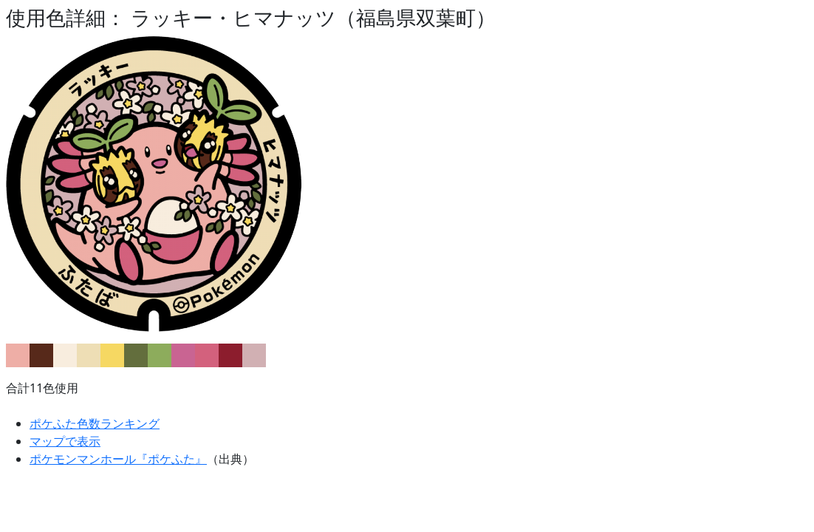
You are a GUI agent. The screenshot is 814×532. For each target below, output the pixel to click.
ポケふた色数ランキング (95, 423)
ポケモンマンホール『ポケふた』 (118, 459)
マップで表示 (65, 441)
